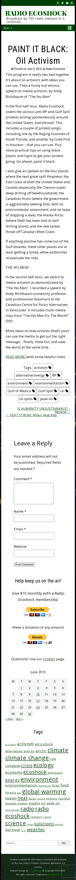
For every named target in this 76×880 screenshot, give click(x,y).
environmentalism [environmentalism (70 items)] (21, 785)
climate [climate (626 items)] (58, 750)
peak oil (46, 398)
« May (9, 719)
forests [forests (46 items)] (10, 792)
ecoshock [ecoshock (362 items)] (35, 771)
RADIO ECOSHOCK (36, 13)
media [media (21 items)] (41, 798)
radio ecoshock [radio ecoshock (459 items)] (27, 812)
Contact (49, 659)
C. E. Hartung (35, 870)
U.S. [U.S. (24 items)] (23, 830)
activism (40, 367)
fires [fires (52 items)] (56, 785)
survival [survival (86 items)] (12, 829)
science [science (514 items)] (15, 823)
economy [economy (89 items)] (13, 772)
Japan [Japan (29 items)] (32, 798)
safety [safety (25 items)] (47, 816)
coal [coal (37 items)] (53, 759)
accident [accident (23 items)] (10, 744)
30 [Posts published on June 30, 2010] (29, 714)
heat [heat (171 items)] (22, 798)
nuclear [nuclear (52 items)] (64, 798)
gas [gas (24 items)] (19, 792)
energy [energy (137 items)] (12, 780)
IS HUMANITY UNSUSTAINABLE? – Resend (43, 410)
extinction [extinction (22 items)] (44, 785)
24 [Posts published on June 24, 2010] (38, 707)
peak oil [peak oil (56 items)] (53, 803)
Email (20, 529)
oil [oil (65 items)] (43, 803)
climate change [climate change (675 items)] (27, 758)
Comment (23, 478)
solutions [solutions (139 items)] (44, 823)
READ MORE (16, 356)
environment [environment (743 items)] (39, 779)
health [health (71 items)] (11, 798)
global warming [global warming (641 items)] (44, 791)
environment (18, 383)
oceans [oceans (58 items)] (34, 803)
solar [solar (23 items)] (30, 824)
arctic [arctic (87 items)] (41, 750)
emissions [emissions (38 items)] (55, 773)
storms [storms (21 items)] (59, 824)
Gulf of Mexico (19, 391)
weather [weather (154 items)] (36, 829)
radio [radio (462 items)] (27, 808)
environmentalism (49, 383)
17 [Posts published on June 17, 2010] (38, 701)
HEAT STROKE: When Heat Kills (31, 415)
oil (62, 391)
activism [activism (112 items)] (25, 744)
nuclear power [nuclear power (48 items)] (16, 803)
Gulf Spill (45, 391)
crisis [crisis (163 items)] (27, 765)
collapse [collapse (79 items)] (12, 765)
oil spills (26, 398)
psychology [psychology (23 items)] (12, 809)
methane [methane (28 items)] (51, 798)
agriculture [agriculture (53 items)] (44, 744)
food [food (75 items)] (65, 785)
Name (20, 511)
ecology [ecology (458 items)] (43, 765)
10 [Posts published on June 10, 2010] (38, 694)
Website (20, 546)
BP (54, 375)
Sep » (19, 719)
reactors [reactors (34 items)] (36, 817)
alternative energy (30, 375)
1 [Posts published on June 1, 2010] (21, 688)
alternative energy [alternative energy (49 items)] (20, 751)
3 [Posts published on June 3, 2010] (38, 688)
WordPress (53, 874)
